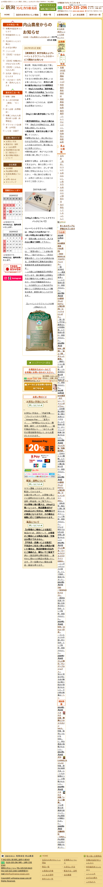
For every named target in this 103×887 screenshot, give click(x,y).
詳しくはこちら (35, 405)
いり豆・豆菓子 (12, 131)
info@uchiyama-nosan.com (17, 874)
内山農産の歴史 (12, 171)
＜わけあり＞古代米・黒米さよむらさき (13, 82)
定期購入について (70, 861)
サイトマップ (11, 182)
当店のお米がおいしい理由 (27, 14)
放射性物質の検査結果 (62, 136)
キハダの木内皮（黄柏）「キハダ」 (12, 103)
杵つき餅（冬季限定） (13, 110)
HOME (7, 14)
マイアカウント (48, 5)
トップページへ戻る (41, 363)
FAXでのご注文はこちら (94, 11)
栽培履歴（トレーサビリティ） (62, 119)
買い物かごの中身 (48, 9)
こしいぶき (10, 51)
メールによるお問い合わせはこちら (39, 386)
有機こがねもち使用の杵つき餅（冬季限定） (13, 118)
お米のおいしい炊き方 (62, 178)
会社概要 (9, 168)
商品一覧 (47, 14)
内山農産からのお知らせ (40, 37)
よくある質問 (78, 14)
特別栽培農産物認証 (62, 90)
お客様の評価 (62, 14)
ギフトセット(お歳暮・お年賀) (13, 126)
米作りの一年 (95, 14)
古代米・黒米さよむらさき (13, 74)
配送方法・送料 (12, 144)
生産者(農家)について (13, 175)
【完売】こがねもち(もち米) (13, 68)
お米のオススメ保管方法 (62, 194)
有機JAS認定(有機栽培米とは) (62, 74)
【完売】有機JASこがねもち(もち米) (14, 62)
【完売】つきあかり (13, 55)
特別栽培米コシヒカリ (13, 36)
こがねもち (90, 882)
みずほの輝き (11, 47)
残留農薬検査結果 (62, 103)
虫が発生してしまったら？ (62, 211)
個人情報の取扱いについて (13, 156)
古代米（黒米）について (62, 163)
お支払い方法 (11, 141)
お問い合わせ (11, 179)
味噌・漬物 (10, 96)
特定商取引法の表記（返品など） (13, 151)
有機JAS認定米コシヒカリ (14, 30)
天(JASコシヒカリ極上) (13, 42)
